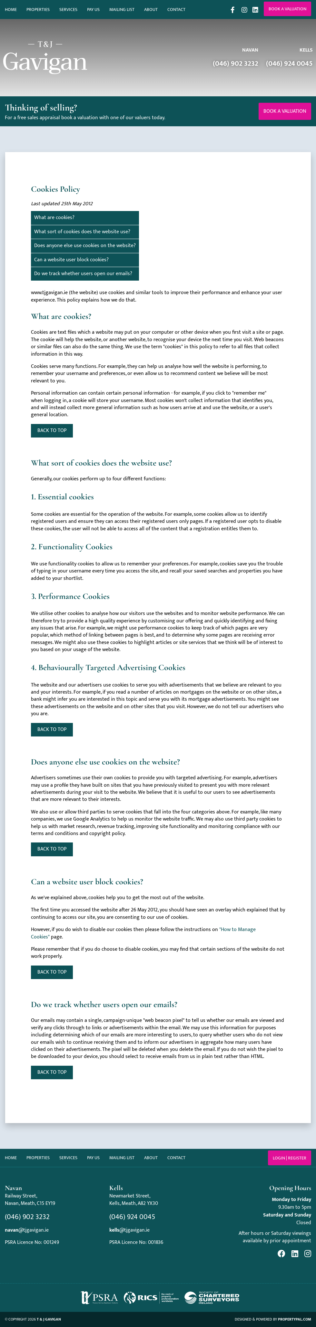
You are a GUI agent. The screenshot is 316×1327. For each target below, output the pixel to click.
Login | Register (289, 1158)
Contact (176, 9)
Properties (38, 9)
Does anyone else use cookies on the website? (85, 245)
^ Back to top (52, 1072)
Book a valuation (287, 9)
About (151, 9)
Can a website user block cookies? (71, 259)
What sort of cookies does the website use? (82, 231)
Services (68, 9)
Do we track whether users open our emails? (83, 273)
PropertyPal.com (294, 1319)
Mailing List (121, 9)
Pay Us (93, 9)
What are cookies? (54, 217)
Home (11, 9)
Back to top (52, 431)
